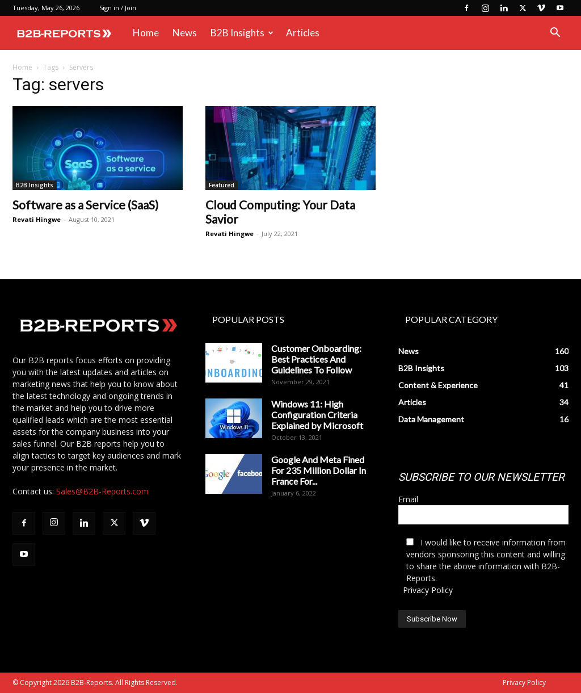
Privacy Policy (428, 590)
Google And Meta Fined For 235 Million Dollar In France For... (318, 470)
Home (146, 33)
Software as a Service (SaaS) (85, 205)
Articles (302, 33)
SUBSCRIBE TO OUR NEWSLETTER (481, 477)
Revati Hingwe (36, 219)
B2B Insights (241, 33)
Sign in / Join (117, 7)
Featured (221, 185)
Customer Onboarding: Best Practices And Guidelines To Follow (316, 359)
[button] (555, 33)
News (184, 33)
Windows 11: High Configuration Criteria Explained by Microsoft (317, 414)
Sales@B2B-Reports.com (102, 491)
